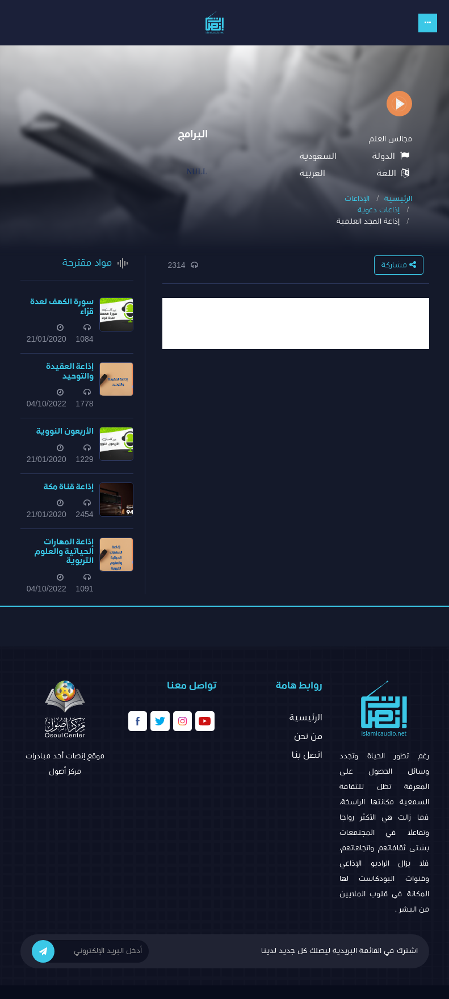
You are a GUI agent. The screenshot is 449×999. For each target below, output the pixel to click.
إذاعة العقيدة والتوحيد (70, 371)
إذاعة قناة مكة (69, 486)
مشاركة (398, 265)
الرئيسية (398, 199)
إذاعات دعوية (379, 210)
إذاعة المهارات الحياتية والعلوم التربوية (64, 551)
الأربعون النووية (65, 431)
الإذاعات (357, 199)
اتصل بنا (307, 754)
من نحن (308, 736)
